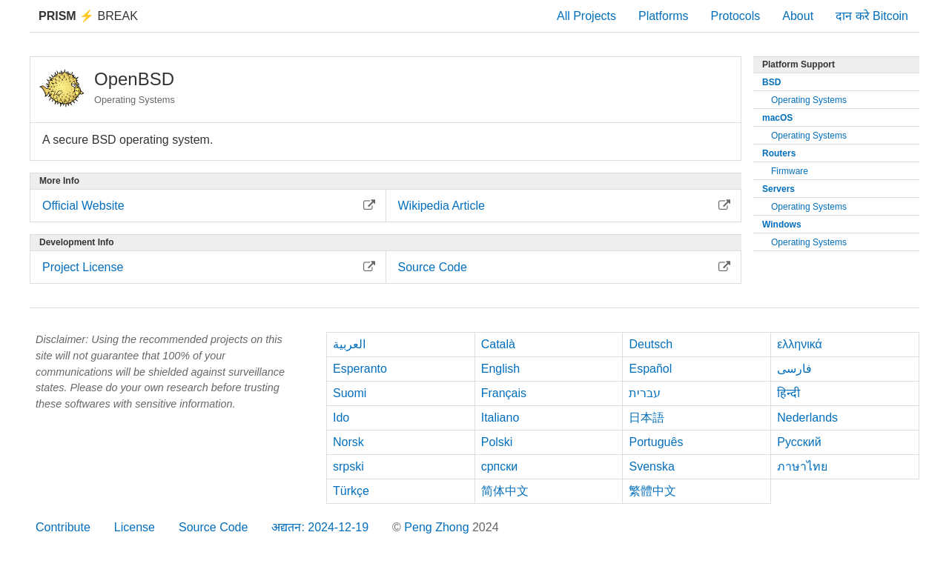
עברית (645, 393)
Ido (341, 417)
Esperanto (360, 368)
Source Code (213, 527)
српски (499, 466)
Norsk (348, 442)
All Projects (586, 16)
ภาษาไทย (802, 466)
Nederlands (807, 417)
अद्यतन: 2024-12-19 (319, 527)
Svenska (651, 466)
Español (650, 368)
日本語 (646, 417)
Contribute (63, 527)
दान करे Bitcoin (872, 16)
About (797, 16)
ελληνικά (799, 344)
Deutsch (650, 344)
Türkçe (351, 491)
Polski (497, 442)
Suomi (349, 393)
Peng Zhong (438, 527)
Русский (799, 442)
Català (498, 344)
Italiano (500, 417)
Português (656, 442)
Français (503, 393)
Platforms (663, 16)
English (500, 368)
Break (88, 16)
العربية (349, 344)
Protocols (736, 16)
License (134, 527)
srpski (348, 466)
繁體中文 (652, 491)
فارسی (794, 368)
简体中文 (505, 491)
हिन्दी (788, 393)
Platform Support (798, 64)
